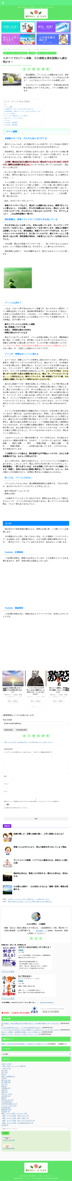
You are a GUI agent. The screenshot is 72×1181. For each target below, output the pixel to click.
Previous (4, 689)
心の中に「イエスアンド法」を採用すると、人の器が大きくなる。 (29, 899)
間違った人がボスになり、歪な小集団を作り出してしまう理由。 (41, 847)
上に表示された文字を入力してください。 (16, 807)
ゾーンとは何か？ (11, 113)
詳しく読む (13, 701)
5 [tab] (39, 707)
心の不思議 (31, 742)
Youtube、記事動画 (11, 122)
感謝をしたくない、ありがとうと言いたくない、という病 (20, 1034)
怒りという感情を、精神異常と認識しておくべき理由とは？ (59, 690)
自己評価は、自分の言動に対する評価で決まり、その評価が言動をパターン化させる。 (30, 1023)
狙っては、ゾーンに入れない (14, 118)
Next (67, 689)
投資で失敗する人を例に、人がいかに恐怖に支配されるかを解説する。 (30, 901)
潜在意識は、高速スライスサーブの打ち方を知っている (22, 111)
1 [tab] (27, 707)
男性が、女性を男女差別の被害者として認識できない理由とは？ (23, 1044)
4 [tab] (36, 707)
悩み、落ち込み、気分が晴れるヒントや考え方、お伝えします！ (36, 1176)
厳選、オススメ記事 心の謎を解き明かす (16, 742)
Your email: (7, 720)
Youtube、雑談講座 (11, 125)
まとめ (7, 120)
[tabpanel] (13, 688)
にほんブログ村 (9, 1140)
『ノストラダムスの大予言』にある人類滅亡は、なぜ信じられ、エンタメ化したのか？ (30, 1030)
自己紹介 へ (41, 931)
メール (6, 784)
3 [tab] (33, 707)
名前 (5, 776)
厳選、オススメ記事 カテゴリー (44, 742)
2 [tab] (30, 707)
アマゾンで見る (8, 971)
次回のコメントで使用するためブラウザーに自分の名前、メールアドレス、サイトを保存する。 (32, 801)
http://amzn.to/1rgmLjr (46, 1002)
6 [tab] (42, 707)
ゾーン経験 (8, 107)
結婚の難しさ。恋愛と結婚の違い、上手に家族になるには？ (39, 834)
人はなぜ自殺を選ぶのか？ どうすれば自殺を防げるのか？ (14, 690)
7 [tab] (44, 707)
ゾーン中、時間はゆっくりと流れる (16, 116)
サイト (6, 791)
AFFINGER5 (55, 1178)
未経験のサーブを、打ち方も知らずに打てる (19, 109)
